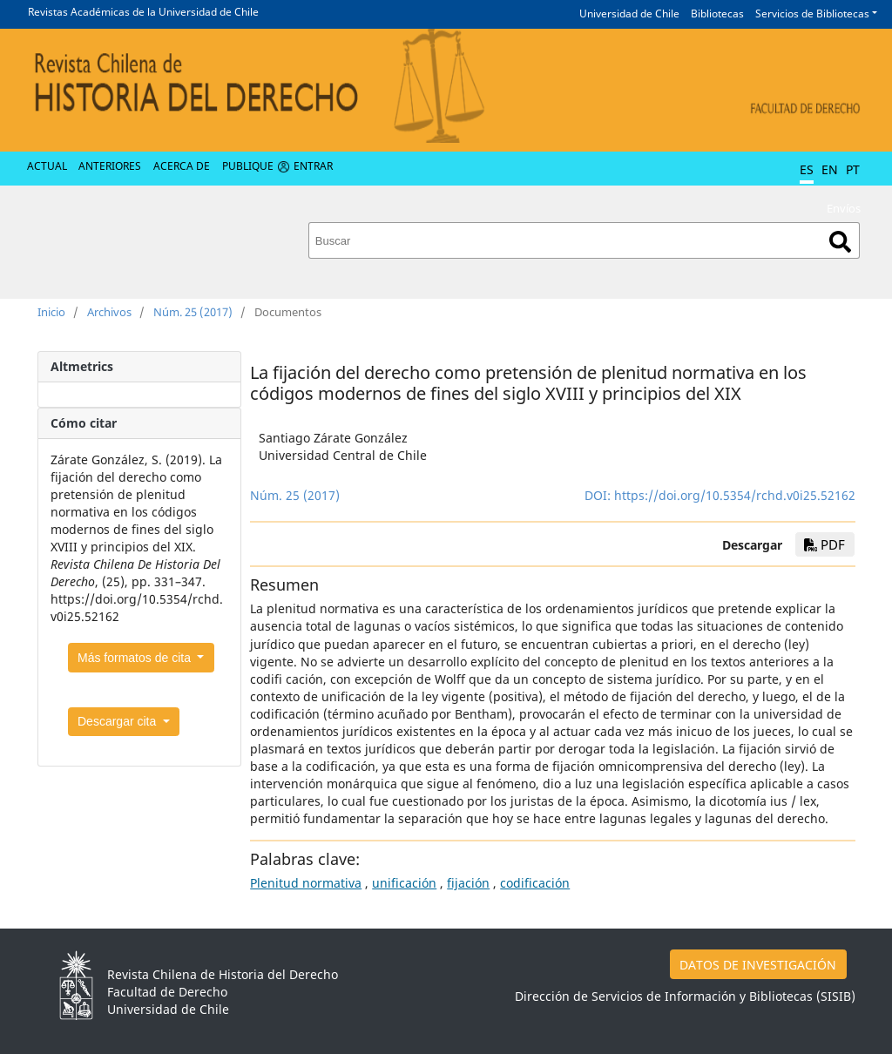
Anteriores (109, 166)
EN (829, 169)
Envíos (844, 208)
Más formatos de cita (136, 658)
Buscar (840, 242)
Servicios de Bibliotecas (812, 13)
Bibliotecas (717, 13)
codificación (535, 883)
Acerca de (181, 166)
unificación (404, 883)
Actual (47, 166)
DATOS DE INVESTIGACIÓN (757, 964)
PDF (824, 544)
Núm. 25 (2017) (193, 312)
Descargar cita (118, 721)
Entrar (313, 166)
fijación (468, 883)
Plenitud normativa (306, 883)
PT (853, 169)
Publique (248, 166)
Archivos (109, 312)
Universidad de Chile (629, 13)
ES (807, 169)
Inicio (51, 312)
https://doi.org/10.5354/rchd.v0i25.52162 (734, 495)
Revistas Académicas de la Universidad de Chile (143, 11)
